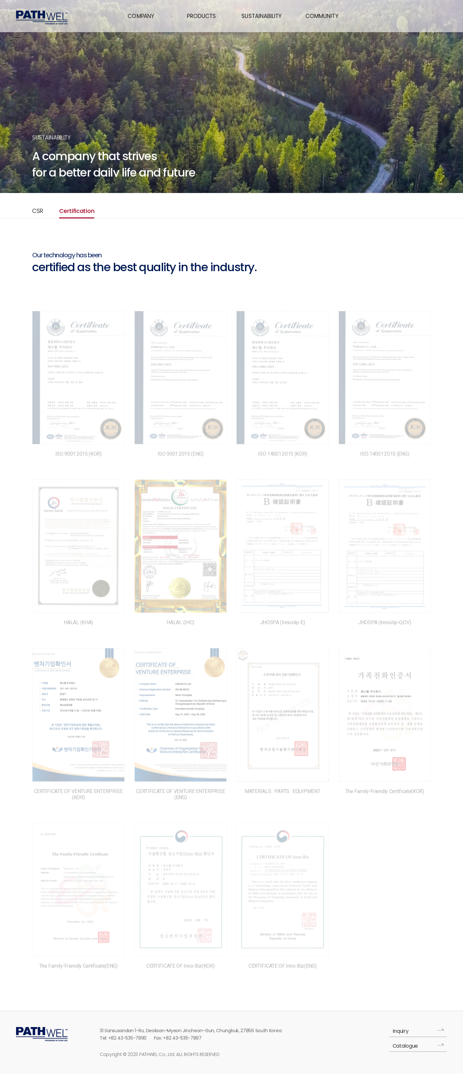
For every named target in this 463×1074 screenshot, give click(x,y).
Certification (76, 211)
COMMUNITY (321, 16)
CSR (37, 211)
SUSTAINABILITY (261, 16)
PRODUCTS (201, 16)
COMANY (141, 16)
